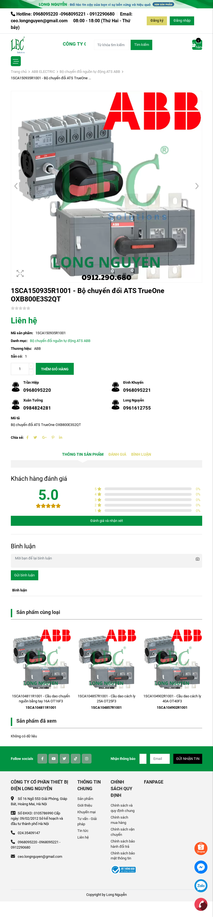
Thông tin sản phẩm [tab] (82, 454)
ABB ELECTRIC (43, 72)
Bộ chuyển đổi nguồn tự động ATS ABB (90, 72)
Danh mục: (19, 341)
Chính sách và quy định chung (123, 808)
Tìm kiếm (141, 45)
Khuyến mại (86, 812)
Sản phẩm (85, 799)
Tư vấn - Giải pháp (87, 821)
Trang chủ (19, 72)
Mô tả (15, 418)
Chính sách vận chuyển (123, 832)
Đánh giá (117, 454)
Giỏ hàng (197, 44)
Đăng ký (157, 20)
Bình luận (141, 454)
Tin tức (82, 831)
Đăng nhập (182, 20)
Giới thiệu (84, 805)
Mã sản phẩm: (22, 333)
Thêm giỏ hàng (55, 369)
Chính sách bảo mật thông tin (123, 856)
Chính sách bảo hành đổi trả (123, 844)
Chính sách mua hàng (119, 820)
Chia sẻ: (17, 437)
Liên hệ (83, 837)
